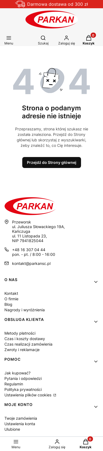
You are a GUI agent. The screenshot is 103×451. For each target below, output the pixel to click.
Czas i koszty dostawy (24, 338)
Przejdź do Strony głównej (51, 162)
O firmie (11, 298)
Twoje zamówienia (20, 418)
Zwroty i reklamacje (22, 349)
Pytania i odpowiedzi (23, 378)
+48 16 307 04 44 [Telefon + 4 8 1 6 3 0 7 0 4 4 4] (28, 249)
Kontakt (11, 293)
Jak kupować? (17, 373)
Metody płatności (19, 333)
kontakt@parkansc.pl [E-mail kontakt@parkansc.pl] (31, 263)
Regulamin (13, 384)
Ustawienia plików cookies (28, 395)
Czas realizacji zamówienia (28, 344)
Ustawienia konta (19, 423)
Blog (8, 304)
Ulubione (12, 429)
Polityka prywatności (23, 389)
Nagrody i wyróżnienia (24, 309)
